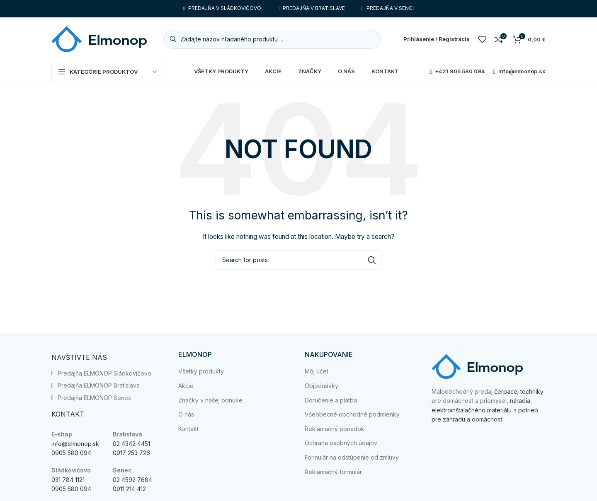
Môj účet (316, 371)
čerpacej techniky (519, 391)
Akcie (186, 385)
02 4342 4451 (131, 443)
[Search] (272, 39)
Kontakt (188, 428)
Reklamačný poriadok (334, 428)
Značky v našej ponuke (210, 400)
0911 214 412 (129, 488)
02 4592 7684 (132, 479)
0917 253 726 (131, 452)
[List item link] (108, 373)
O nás (186, 414)
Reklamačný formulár (333, 471)
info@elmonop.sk (75, 443)
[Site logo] (99, 38)
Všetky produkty (201, 371)
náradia (520, 400)
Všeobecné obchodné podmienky (352, 414)
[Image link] (477, 365)
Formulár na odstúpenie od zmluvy (352, 457)
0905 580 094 (71, 452)
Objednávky (321, 385)
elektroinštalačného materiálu (472, 410)
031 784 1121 (68, 479)
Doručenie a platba (331, 400)
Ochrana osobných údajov (341, 442)
